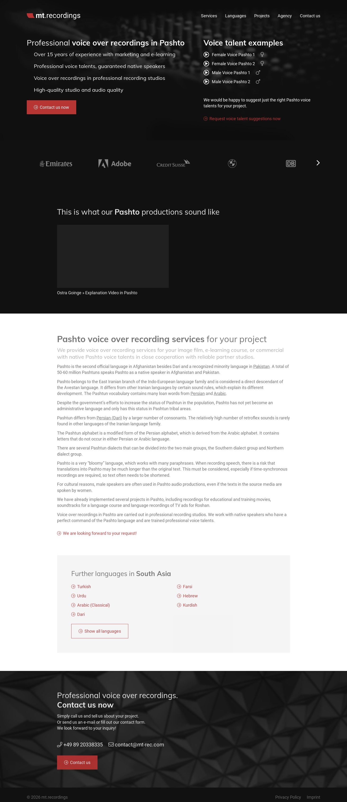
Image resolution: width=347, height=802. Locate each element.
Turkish (84, 592)
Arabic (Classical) (93, 610)
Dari (81, 619)
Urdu (81, 601)
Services (209, 15)
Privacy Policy (288, 797)
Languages (235, 15)
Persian (198, 398)
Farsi (187, 592)
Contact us (310, 15)
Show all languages (103, 636)
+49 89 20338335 (236, 5)
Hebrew (190, 601)
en (311, 5)
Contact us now (54, 107)
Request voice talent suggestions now (245, 118)
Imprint (313, 797)
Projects (262, 15)
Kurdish (190, 610)
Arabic (220, 398)
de (318, 5)
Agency (285, 15)
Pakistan (261, 371)
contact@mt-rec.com (280, 5)
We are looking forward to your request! (100, 538)
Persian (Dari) (109, 423)
